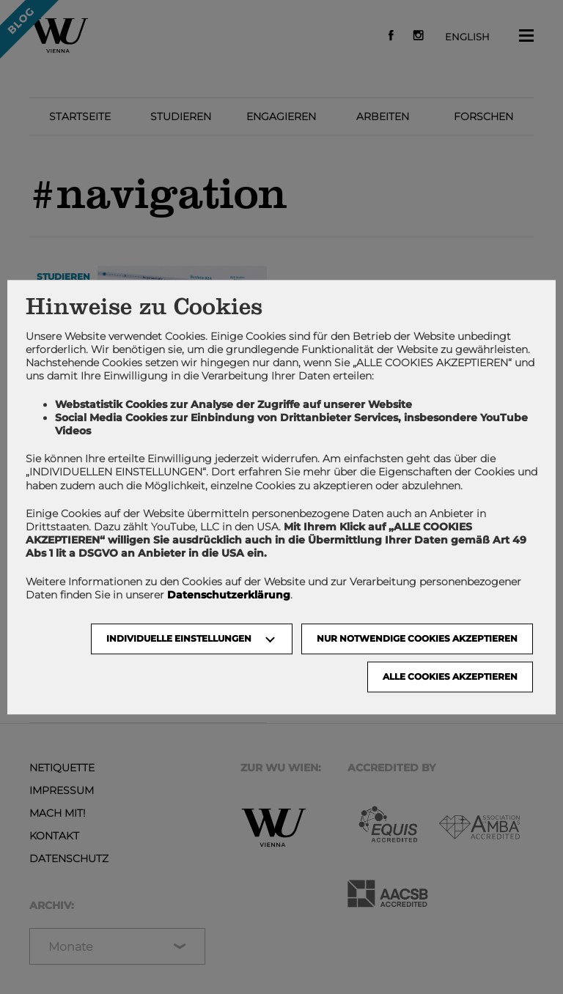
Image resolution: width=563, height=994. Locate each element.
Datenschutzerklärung (228, 594)
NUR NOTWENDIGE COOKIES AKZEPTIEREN (417, 638)
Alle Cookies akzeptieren (450, 676)
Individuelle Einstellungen (178, 638)
